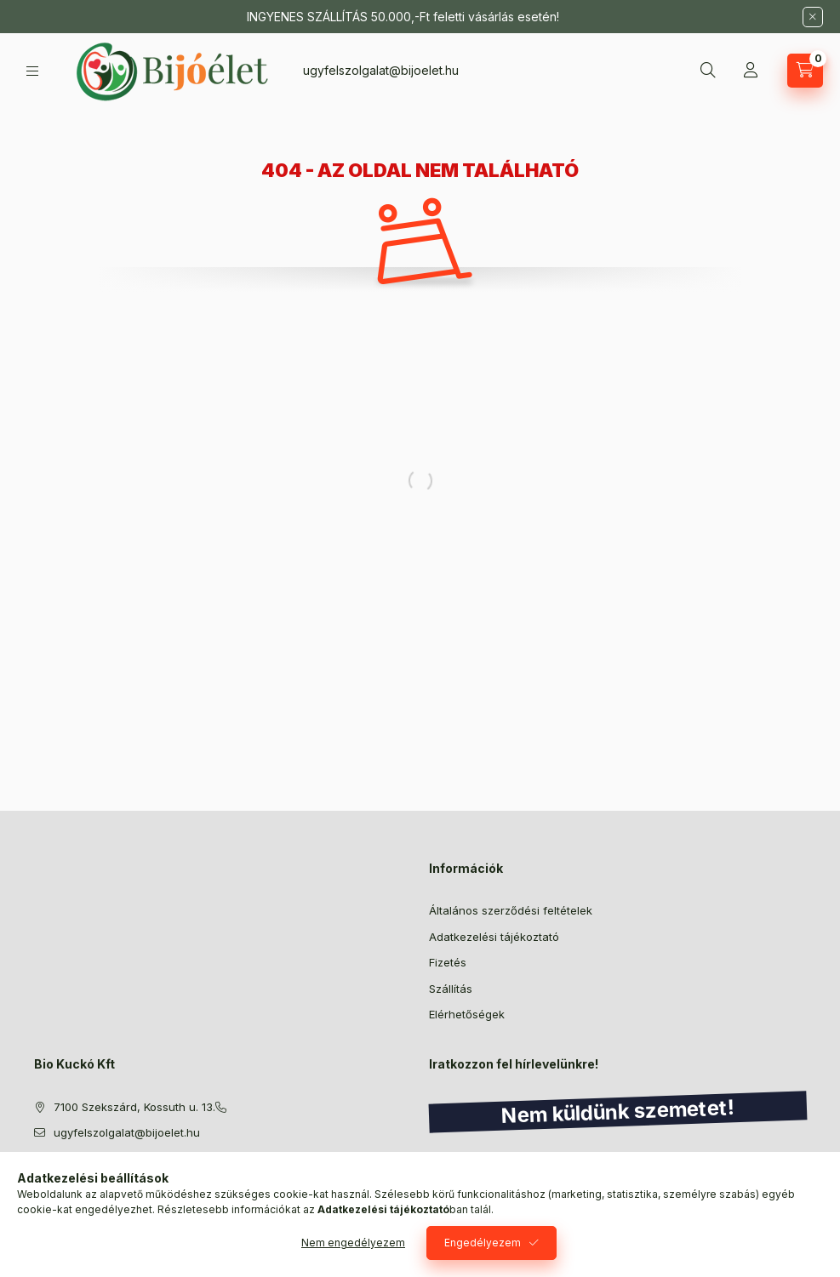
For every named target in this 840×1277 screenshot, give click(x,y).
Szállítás (450, 988)
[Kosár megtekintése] (805, 71)
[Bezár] (813, 17)
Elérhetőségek (467, 1014)
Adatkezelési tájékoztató (494, 936)
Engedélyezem (482, 1242)
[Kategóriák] (32, 71)
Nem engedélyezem (353, 1242)
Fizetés (447, 962)
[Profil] (751, 71)
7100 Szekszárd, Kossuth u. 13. (134, 1107)
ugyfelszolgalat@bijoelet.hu (381, 70)
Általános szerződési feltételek (510, 910)
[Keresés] (708, 71)
